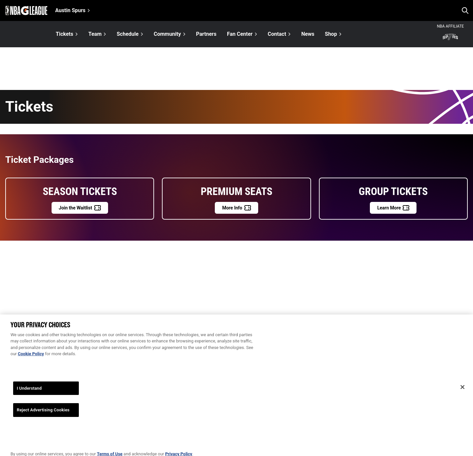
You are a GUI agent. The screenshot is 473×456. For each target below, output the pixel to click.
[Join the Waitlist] (80, 208)
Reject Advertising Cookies (43, 413)
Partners (206, 34)
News (307, 34)
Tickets (64, 34)
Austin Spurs (70, 10)
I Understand (29, 391)
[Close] (462, 390)
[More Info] (236, 208)
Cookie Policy (31, 357)
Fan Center (240, 34)
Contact (277, 34)
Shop (331, 34)
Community (167, 34)
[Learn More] (393, 208)
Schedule (128, 34)
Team (94, 34)
